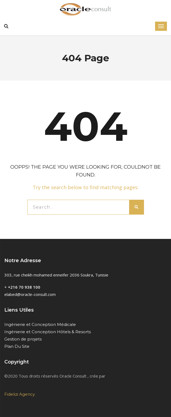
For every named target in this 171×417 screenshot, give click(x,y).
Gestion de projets (23, 339)
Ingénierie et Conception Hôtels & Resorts (47, 331)
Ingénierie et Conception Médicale (40, 324)
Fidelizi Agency (19, 394)
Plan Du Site (16, 346)
